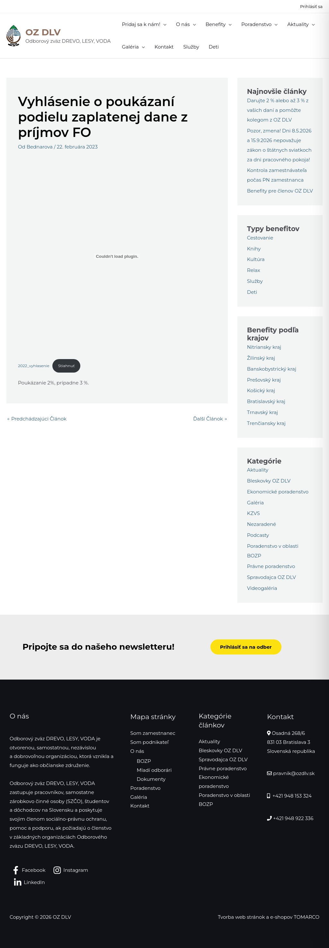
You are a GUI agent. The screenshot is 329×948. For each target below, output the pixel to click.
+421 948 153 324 (291, 796)
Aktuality (257, 470)
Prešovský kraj (264, 380)
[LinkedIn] (29, 882)
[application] (163, 24)
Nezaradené (261, 524)
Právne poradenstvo (271, 566)
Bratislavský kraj (266, 401)
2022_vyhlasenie (33, 365)
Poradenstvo (145, 788)
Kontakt (140, 806)
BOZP (144, 761)
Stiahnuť (66, 365)
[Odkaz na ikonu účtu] (311, 6)
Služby (255, 281)
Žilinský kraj (261, 358)
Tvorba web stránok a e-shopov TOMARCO (268, 917)
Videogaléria (262, 588)
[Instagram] (70, 870)
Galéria (255, 503)
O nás (137, 751)
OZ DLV (43, 32)
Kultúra (256, 259)
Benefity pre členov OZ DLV (280, 191)
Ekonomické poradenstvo (277, 492)
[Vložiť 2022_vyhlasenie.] (117, 256)
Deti (252, 292)
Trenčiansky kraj (266, 423)
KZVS (253, 513)
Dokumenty (151, 779)
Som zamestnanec (152, 733)
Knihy (254, 249)
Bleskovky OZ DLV (268, 481)
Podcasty (258, 535)
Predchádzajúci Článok (37, 419)
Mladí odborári (154, 770)
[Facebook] (28, 870)
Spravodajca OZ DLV (271, 577)
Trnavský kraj (262, 412)
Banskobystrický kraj (271, 369)
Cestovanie (260, 238)
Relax (253, 270)
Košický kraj (261, 390)
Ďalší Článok (210, 419)
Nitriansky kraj (264, 347)
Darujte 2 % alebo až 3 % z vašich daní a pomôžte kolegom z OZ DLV (277, 110)
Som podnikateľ (149, 742)
